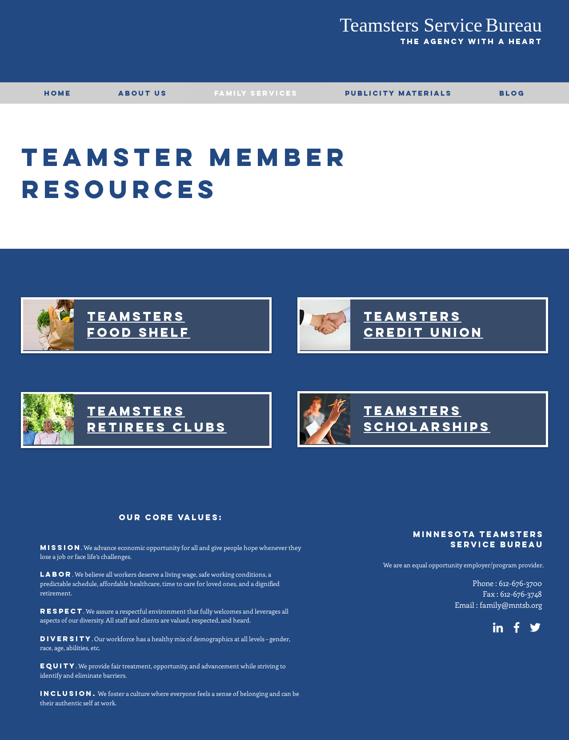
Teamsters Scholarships (427, 419)
